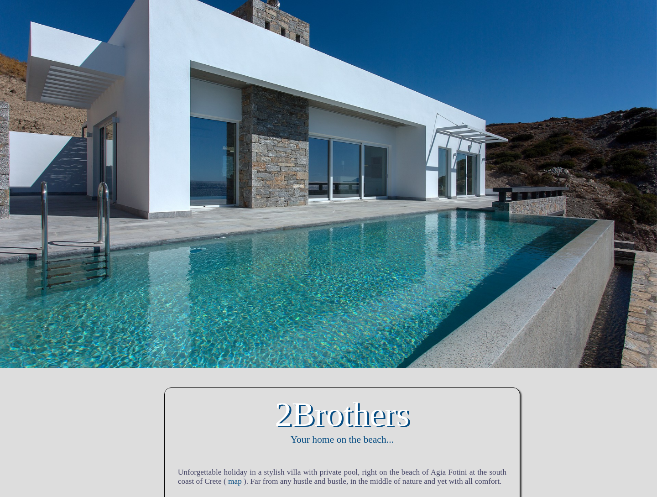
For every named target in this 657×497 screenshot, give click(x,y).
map (235, 481)
